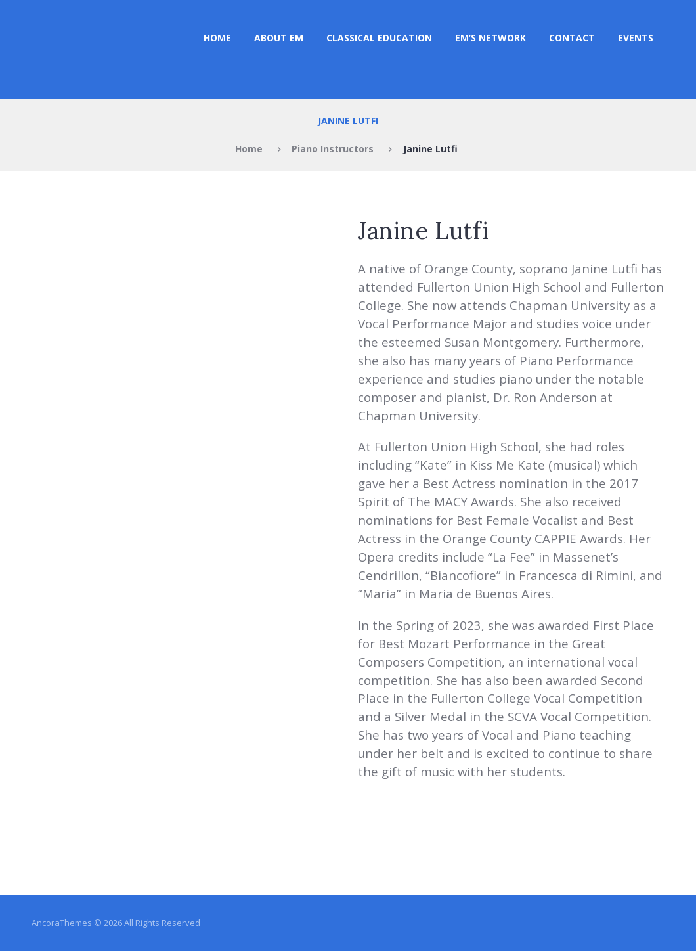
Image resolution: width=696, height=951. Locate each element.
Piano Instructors (333, 149)
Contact (572, 38)
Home (217, 38)
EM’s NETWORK (490, 38)
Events (635, 38)
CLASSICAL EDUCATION (379, 38)
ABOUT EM (278, 38)
